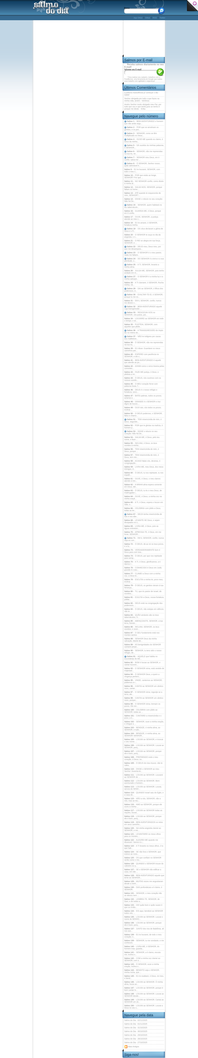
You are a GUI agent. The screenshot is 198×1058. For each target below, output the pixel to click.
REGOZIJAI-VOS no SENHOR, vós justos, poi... (139, 313)
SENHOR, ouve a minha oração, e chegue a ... (144, 723)
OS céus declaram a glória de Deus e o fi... (143, 230)
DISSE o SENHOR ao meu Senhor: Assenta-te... (141, 770)
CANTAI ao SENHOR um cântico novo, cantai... (143, 687)
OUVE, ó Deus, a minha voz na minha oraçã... (143, 497)
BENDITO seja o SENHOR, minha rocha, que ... (142, 971)
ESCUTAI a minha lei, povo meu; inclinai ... (143, 580)
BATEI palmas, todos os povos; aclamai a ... (143, 397)
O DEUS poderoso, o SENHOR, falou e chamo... (143, 414)
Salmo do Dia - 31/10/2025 (135, 1027)
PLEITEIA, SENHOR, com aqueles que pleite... (140, 325)
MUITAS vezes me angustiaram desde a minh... (143, 882)
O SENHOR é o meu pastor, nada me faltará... (143, 253)
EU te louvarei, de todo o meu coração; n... (143, 935)
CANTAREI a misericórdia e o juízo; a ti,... (142, 717)
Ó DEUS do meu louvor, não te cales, (143, 764)
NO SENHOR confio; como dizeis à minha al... (144, 182)
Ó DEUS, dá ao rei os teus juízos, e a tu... (144, 545)
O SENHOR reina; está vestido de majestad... (144, 669)
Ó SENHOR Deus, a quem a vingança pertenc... (141, 675)
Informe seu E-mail (132, 69)
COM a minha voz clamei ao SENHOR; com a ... (142, 959)
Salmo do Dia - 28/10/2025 (135, 1039)
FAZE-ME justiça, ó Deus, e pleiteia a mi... (141, 373)
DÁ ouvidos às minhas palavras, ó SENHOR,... (144, 146)
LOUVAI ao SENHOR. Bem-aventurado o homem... (142, 782)
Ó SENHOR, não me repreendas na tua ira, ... (143, 343)
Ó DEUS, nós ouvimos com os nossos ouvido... (142, 379)
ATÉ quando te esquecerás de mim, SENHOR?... (142, 194)
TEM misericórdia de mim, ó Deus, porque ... (141, 450)
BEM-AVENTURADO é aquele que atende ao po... (142, 361)
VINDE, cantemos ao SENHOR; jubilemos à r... (143, 681)
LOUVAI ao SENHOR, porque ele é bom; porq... (143, 924)
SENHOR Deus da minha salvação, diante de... (140, 640)
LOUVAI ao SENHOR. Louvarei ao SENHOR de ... (143, 776)
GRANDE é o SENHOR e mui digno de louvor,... (142, 402)
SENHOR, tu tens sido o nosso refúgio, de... (142, 651)
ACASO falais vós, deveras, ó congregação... (142, 462)
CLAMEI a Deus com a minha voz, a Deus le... (142, 574)
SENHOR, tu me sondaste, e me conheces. (144, 941)
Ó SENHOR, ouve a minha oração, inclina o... (141, 965)
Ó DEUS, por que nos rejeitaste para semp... (143, 557)
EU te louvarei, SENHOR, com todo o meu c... (142, 170)
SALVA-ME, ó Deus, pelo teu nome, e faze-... (142, 438)
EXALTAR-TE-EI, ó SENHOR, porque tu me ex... (143, 295)
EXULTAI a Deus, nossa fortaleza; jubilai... (144, 598)
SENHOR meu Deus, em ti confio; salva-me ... (141, 158)
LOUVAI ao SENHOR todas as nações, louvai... (143, 811)
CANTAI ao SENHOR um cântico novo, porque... (143, 699)
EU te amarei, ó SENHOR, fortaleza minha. (141, 224)
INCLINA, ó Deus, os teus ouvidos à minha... (140, 444)
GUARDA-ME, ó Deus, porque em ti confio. (142, 212)
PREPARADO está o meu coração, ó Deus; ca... (141, 758)
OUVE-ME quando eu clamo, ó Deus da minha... (143, 140)
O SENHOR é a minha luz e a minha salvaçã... (143, 277)
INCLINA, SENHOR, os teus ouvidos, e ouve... (141, 628)
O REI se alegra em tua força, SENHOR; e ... (142, 242)
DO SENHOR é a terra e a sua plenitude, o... (144, 260)
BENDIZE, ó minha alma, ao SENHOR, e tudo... (142, 728)
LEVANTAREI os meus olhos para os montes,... (142, 835)
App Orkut (138, 18)
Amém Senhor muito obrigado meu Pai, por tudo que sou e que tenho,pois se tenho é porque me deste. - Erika (142, 106)
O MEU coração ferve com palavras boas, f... (141, 385)
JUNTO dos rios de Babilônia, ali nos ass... (144, 930)
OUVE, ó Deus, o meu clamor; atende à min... (142, 480)
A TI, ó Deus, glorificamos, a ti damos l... (142, 563)
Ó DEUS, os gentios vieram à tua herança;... (143, 586)
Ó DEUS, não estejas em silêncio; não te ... (144, 610)
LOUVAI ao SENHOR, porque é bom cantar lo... (143, 989)
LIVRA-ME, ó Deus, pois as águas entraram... (141, 527)
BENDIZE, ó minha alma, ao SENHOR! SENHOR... (142, 734)
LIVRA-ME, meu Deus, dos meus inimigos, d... (143, 468)
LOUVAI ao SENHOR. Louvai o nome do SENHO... (143, 918)
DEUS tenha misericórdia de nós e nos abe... (143, 515)
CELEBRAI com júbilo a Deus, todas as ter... (142, 509)
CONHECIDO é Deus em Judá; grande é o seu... (143, 569)
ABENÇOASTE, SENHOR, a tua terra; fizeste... (143, 622)
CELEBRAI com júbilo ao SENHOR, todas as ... (140, 711)
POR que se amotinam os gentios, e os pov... (141, 128)
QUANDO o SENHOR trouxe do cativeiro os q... (143, 864)
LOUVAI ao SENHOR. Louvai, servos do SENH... (143, 788)
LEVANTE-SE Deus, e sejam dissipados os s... (142, 521)
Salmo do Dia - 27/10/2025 (135, 1042)
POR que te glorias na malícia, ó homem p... (143, 426)
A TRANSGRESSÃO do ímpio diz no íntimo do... (143, 331)
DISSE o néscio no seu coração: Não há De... (143, 200)
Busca (126, 8)
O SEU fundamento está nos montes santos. (142, 634)
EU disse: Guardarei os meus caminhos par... (142, 349)
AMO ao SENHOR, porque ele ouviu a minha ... (143, 805)
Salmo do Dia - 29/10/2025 (135, 1035)
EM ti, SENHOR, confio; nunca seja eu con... (144, 539)
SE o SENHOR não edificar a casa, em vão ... (142, 870)
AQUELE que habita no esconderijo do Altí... (140, 657)
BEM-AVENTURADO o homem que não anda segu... (143, 122)
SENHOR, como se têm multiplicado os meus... (140, 134)
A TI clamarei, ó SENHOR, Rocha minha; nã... (144, 283)
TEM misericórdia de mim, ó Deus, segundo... (143, 420)
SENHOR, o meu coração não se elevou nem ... (143, 894)
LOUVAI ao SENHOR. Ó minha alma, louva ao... (143, 983)
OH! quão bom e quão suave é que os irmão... (143, 906)
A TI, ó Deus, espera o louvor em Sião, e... (143, 503)
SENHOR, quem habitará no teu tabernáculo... (143, 206)
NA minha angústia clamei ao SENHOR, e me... (142, 829)
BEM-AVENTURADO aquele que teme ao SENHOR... (144, 876)
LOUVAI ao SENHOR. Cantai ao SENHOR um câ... (144, 1001)
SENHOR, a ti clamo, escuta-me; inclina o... (142, 953)
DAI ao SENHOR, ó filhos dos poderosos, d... (143, 289)
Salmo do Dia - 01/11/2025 (135, 1024)
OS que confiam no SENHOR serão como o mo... (142, 859)
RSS (155, 18)
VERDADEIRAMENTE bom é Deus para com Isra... (142, 551)
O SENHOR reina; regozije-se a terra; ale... (143, 693)
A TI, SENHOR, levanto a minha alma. (141, 265)
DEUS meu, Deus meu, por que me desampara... (142, 247)
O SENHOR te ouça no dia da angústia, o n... (142, 236)
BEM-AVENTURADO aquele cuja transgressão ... (143, 307)
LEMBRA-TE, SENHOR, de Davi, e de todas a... (142, 900)
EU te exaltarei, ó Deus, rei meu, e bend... (144, 977)
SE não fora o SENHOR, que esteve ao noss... (142, 853)
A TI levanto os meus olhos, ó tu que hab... (143, 847)
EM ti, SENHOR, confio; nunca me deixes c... (142, 302)
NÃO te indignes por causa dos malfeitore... (142, 337)
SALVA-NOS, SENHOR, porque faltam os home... (143, 188)
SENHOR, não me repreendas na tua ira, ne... (143, 152)
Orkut (147, 18)
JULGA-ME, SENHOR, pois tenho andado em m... (144, 272)
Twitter (162, 18)
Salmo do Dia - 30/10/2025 (135, 1031)
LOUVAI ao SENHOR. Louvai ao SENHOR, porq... (144, 746)
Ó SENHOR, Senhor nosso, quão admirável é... (142, 164)
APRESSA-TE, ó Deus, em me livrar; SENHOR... (142, 533)
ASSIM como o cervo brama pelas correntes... (144, 367)
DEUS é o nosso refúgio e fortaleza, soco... (140, 391)
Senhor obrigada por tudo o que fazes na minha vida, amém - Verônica (141, 99)
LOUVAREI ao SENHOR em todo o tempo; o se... (143, 319)
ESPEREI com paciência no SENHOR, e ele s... (141, 355)
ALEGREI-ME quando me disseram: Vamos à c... (141, 841)
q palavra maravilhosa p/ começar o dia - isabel (141, 93)
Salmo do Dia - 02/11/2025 (135, 1020)
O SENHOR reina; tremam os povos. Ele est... (142, 705)
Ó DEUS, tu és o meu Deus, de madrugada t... (143, 491)
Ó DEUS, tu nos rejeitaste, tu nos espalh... (143, 474)
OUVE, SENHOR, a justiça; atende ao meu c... (141, 218)
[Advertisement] (83, 18)
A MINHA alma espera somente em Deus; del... (143, 485)
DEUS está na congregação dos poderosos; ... (143, 604)
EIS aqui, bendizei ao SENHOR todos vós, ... (143, 912)
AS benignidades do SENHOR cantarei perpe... (142, 645)
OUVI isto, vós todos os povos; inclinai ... (142, 408)
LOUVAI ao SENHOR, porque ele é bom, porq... (143, 752)
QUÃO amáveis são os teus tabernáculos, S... (141, 616)
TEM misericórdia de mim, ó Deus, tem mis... (141, 456)
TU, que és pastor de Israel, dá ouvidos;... (142, 592)
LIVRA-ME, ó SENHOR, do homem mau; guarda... (141, 947)
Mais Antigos (131, 1046)
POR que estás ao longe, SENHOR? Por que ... (140, 176)
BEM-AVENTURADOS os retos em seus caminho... (143, 823)
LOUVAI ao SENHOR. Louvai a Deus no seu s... (143, 1006)
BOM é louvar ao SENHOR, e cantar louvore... (142, 663)
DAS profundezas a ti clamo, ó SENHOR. (143, 888)
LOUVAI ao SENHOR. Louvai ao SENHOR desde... (144, 995)
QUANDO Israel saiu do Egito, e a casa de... (144, 794)
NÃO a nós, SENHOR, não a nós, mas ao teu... (142, 799)
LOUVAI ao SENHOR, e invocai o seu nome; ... (143, 740)
